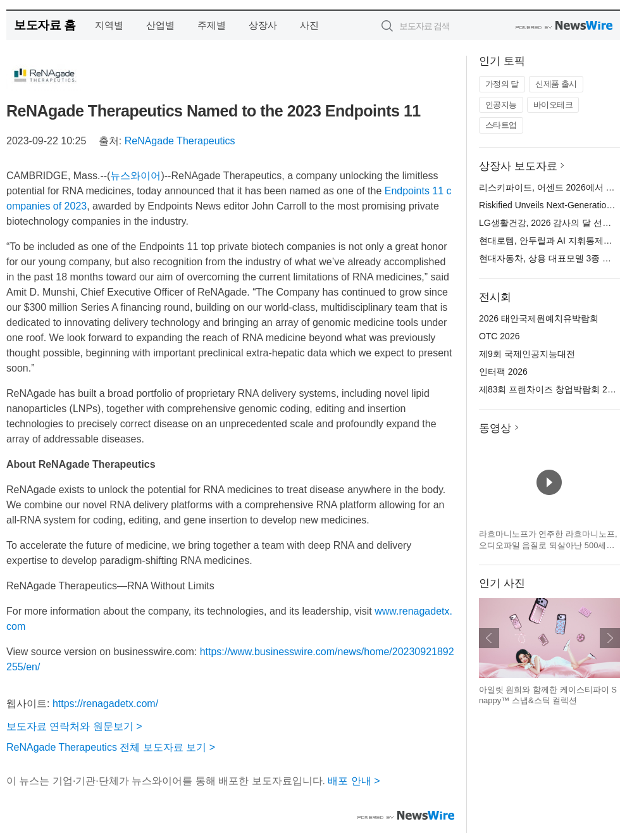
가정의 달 (502, 84)
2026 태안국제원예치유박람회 (538, 318)
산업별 (160, 25)
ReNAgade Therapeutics (180, 140)
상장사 (263, 25)
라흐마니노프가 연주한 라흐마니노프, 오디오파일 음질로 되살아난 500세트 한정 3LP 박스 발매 (548, 545)
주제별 (211, 25)
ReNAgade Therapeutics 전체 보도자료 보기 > (110, 747)
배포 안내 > (354, 780)
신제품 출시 (556, 84)
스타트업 (501, 125)
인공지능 (501, 105)
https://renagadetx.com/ (105, 703)
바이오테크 (553, 105)
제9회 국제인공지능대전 (527, 354)
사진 (309, 25)
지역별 (109, 25)
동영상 (495, 428)
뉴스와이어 (135, 175)
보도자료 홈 (44, 25)
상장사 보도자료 (518, 166)
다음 (610, 638)
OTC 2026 (499, 336)
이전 (489, 638)
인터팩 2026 (503, 371)
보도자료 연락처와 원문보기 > (74, 726)
